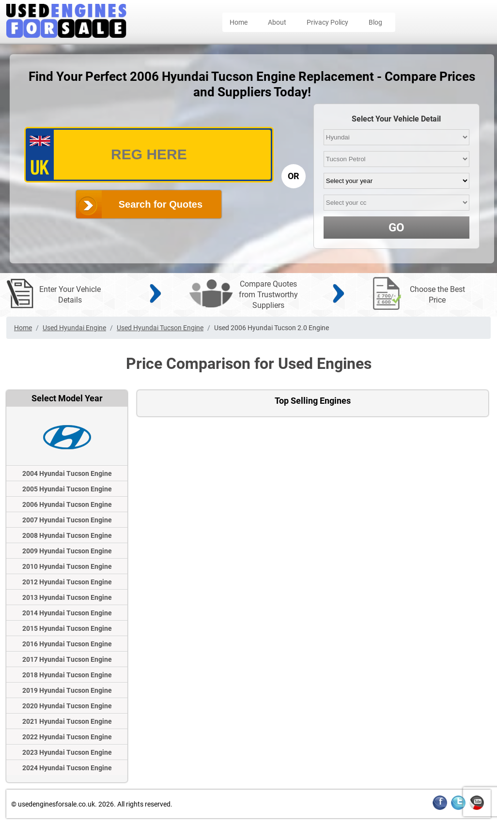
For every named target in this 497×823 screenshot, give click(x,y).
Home (239, 22)
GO (396, 227)
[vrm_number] (149, 155)
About (277, 22)
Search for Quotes (160, 204)
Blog (375, 22)
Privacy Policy (327, 22)
